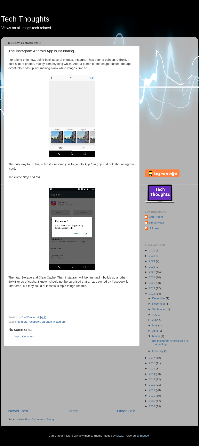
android (22, 321)
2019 (152, 288)
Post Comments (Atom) (39, 419)
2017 (152, 357)
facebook (34, 321)
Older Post (126, 411)
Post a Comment (24, 336)
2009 (152, 400)
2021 (152, 277)
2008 (152, 406)
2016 (152, 363)
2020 (152, 282)
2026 (152, 250)
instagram (59, 321)
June (155, 319)
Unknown (154, 228)
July (155, 314)
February (158, 351)
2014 (152, 374)
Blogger (145, 435)
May (155, 325)
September (159, 309)
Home (72, 411)
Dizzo (119, 435)
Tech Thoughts (25, 19)
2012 (152, 384)
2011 (152, 390)
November (159, 303)
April (155, 330)
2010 (152, 395)
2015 (152, 368)
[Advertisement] (72, 377)
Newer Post (18, 411)
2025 (152, 255)
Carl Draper (156, 216)
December (159, 298)
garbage (47, 321)
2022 (152, 272)
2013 (152, 379)
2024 (152, 261)
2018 (152, 293)
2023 (152, 266)
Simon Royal (157, 222)
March (156, 336)
